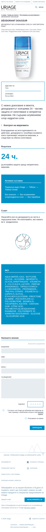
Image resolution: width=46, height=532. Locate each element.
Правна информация (26, 524)
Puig (34, 527)
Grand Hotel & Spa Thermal (10, 474)
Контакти (14, 524)
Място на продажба (23, 1)
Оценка (21, 404)
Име (3, 357)
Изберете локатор (37, 519)
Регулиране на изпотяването (29, 15)
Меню (41, 7)
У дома (4, 15)
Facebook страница (35, 462)
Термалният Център (8, 468)
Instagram (32, 468)
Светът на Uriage (7, 1)
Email (3, 367)
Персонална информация (19, 527)
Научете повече (40, 413)
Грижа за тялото (12, 15)
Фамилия (5, 347)
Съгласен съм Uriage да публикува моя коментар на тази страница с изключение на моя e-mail (23, 412)
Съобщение (6, 377)
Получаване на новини (34, 418)
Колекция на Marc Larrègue (11, 480)
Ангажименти (6, 462)
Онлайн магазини (39, 1)
